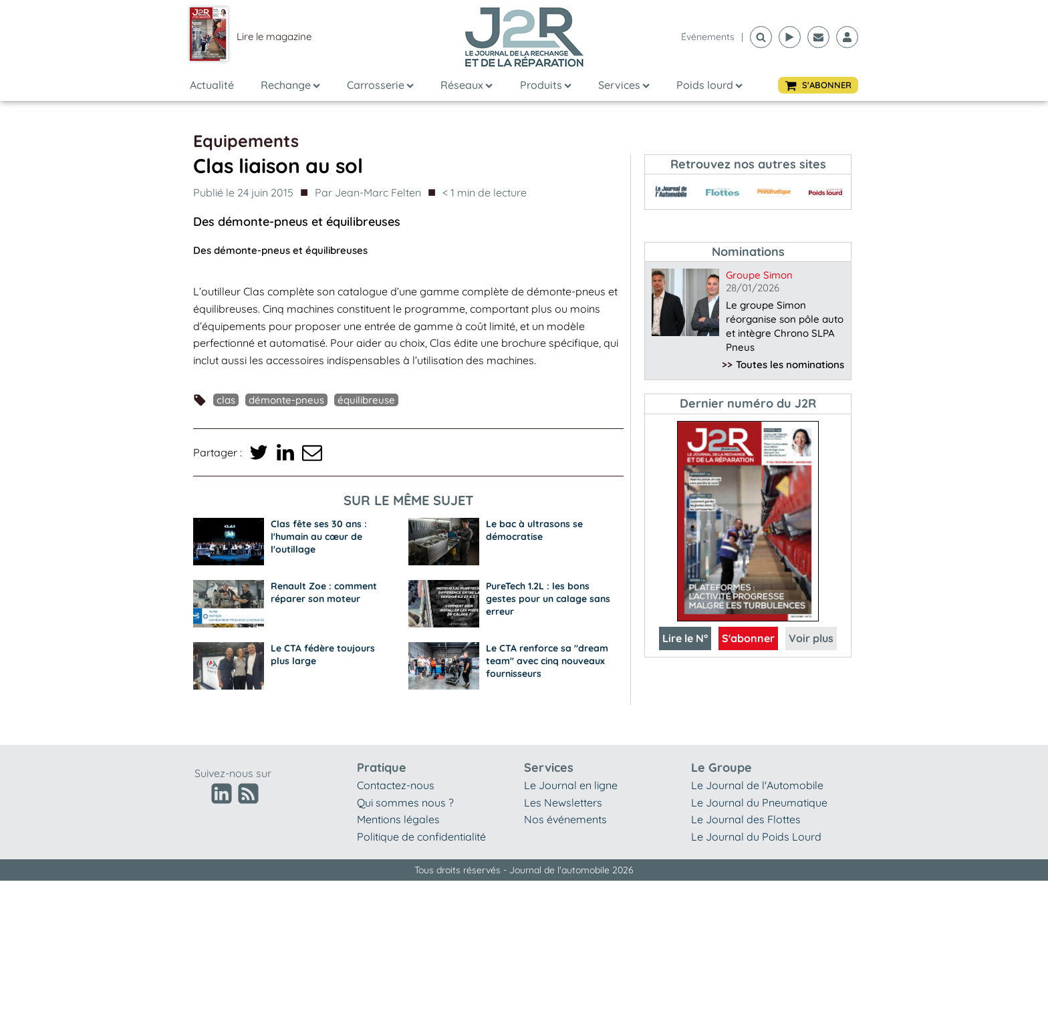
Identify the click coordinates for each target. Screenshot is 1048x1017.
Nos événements (565, 819)
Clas (226, 400)
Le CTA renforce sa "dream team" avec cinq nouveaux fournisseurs (547, 661)
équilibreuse (366, 400)
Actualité (212, 85)
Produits (545, 85)
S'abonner (748, 638)
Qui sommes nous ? (405, 802)
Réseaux (466, 85)
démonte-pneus (286, 400)
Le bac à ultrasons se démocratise (534, 530)
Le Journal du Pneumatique (759, 802)
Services (624, 85)
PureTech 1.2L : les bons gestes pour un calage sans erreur (548, 598)
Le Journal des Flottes (746, 819)
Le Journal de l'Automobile (757, 785)
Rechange (290, 85)
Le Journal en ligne (571, 785)
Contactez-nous (395, 785)
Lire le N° (685, 638)
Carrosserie (380, 85)
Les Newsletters (563, 802)
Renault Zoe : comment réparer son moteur (324, 592)
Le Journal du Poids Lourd (756, 836)
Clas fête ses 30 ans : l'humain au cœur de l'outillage (319, 536)
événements (708, 37)
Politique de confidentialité (421, 836)
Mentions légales (398, 819)
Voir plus (811, 638)
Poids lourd (709, 85)
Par (368, 193)
